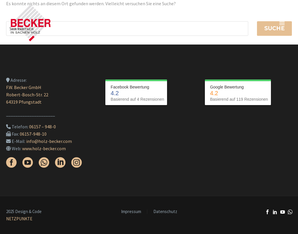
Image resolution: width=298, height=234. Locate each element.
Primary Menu (282, 23)
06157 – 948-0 (42, 127)
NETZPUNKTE (19, 218)
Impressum (131, 212)
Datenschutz (165, 212)
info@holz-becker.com (49, 141)
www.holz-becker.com (44, 148)
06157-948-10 (33, 134)
